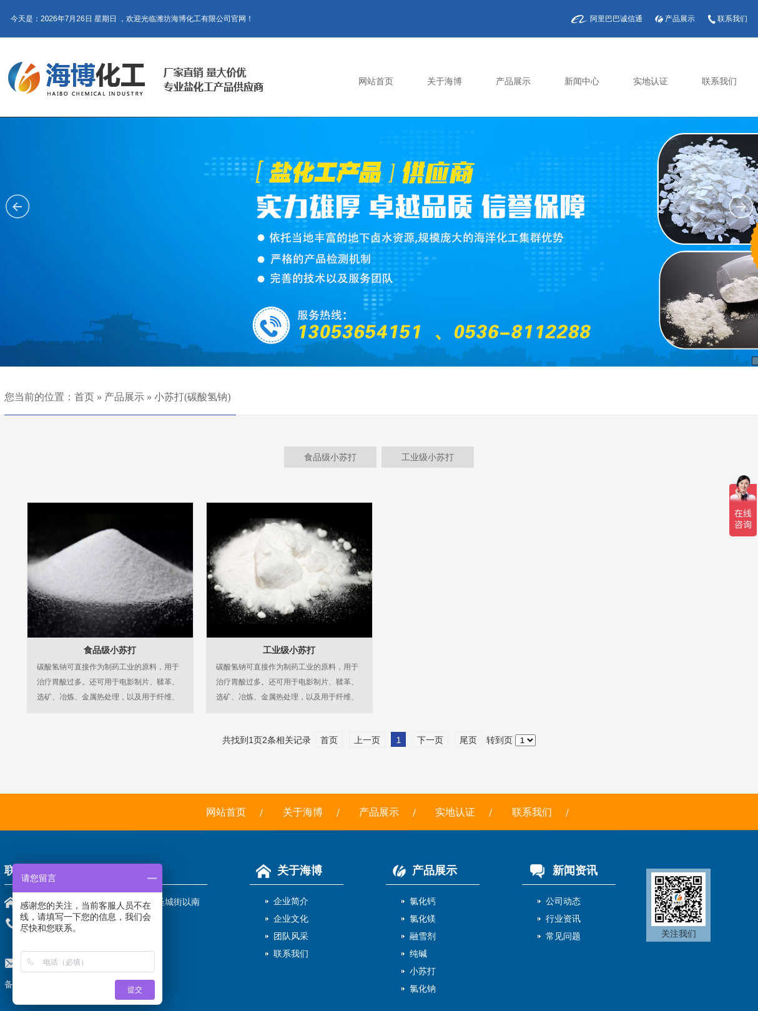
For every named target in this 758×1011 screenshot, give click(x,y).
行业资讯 (563, 919)
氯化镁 (423, 919)
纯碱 (418, 954)
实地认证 (650, 81)
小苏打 (423, 971)
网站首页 (375, 81)
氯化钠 (423, 989)
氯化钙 (423, 901)
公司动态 (563, 901)
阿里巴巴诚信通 (616, 18)
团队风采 (290, 936)
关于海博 (444, 81)
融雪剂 (423, 936)
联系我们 (732, 18)
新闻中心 (581, 81)
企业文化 (290, 919)
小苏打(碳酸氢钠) (192, 397)
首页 (84, 397)
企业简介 (290, 901)
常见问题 (563, 936)
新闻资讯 (560, 870)
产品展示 (680, 18)
